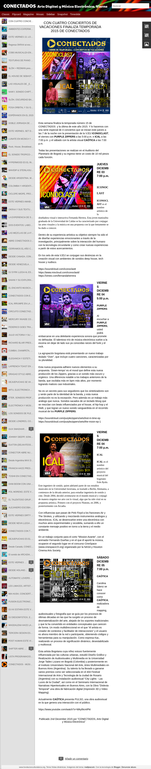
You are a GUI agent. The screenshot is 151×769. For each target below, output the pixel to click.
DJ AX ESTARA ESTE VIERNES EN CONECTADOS (33, 609)
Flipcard (16, 14)
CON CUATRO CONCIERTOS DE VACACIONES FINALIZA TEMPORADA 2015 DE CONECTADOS (70, 27)
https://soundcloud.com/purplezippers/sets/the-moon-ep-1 (69, 421)
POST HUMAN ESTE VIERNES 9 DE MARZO (30, 641)
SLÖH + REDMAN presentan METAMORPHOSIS (32, 68)
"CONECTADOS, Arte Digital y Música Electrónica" (85, 720)
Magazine (28, 14)
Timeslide (75, 14)
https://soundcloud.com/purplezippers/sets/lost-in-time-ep (69, 418)
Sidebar (50, 14)
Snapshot (62, 14)
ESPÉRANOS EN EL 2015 (21, 115)
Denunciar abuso (128, 767)
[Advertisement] (128, 77)
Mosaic (40, 14)
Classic (6, 14)
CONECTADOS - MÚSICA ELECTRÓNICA (29, 664)
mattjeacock (89, 767)
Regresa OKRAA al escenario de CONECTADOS (31, 45)
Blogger (117, 767)
